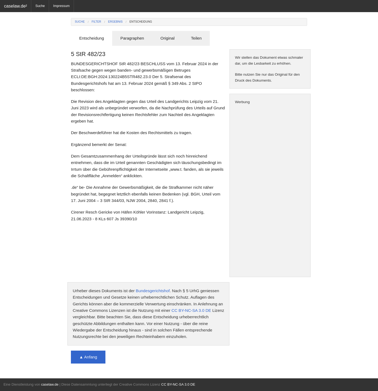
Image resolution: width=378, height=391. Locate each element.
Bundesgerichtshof (153, 290)
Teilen (196, 38)
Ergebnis (115, 21)
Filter (96, 21)
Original (167, 38)
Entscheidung (140, 21)
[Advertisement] (270, 191)
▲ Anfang (88, 357)
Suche (40, 6)
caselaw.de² (15, 6)
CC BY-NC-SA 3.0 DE (191, 310)
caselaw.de (49, 384)
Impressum (61, 6)
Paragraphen (132, 38)
